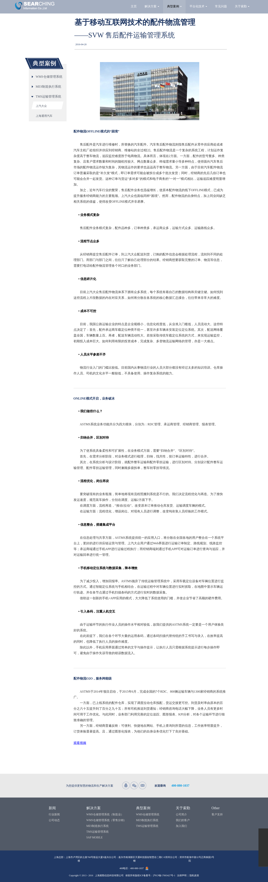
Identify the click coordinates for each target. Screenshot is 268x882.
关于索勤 (242, 6)
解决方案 (152, 6)
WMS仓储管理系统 (147, 814)
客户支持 (217, 814)
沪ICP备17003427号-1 (164, 875)
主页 (134, 6)
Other (216, 808)
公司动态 (54, 820)
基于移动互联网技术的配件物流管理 (134, 22)
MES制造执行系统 (97, 825)
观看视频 (80, 743)
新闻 (52, 808)
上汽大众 (41, 105)
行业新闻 (54, 814)
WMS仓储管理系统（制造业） (105, 814)
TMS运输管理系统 (97, 831)
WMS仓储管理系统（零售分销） (106, 820)
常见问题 (221, 6)
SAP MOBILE (94, 837)
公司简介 (181, 814)
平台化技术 (198, 6)
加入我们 (181, 825)
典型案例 (174, 6)
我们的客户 (183, 820)
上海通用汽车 (44, 115)
